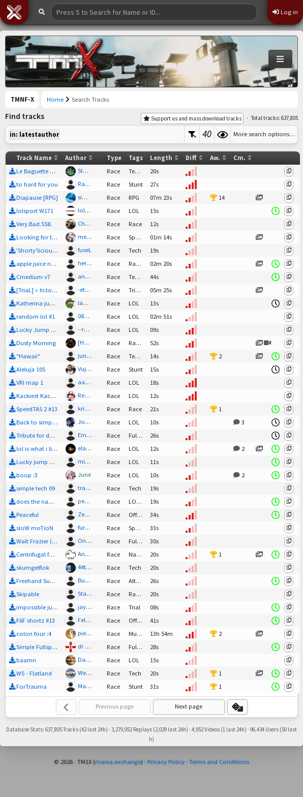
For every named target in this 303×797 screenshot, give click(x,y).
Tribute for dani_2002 (44, 435)
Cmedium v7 (33, 277)
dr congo (90, 646)
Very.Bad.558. (34, 224)
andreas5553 (95, 276)
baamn (26, 660)
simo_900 (91, 197)
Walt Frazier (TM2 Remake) (52, 541)
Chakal (87, 223)
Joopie (87, 421)
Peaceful (27, 514)
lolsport (88, 210)
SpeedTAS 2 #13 (36, 409)
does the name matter (46, 501)
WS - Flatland (34, 673)
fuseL (85, 250)
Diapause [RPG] (37, 197)
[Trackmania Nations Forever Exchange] (59, 61)
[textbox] (95, 134)
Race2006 (90, 184)
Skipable (27, 594)
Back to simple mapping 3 (51, 422)
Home (55, 99)
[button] (14, 12)
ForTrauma (31, 686)
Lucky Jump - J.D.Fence (48, 329)
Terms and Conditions (219, 761)
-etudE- (87, 289)
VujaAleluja (93, 369)
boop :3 (27, 475)
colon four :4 (33, 633)
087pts (86, 316)
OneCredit (91, 540)
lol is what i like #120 (44, 448)
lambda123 (93, 302)
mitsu (85, 461)
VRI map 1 (29, 382)
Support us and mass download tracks (192, 118)
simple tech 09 (35, 488)
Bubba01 (90, 580)
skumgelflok (32, 567)
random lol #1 (35, 316)
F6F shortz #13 (35, 620)
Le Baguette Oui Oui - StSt (51, 171)
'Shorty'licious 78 (39, 250)
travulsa (89, 488)
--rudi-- (87, 329)
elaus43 (88, 448)
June (84, 474)
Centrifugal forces (40, 554)
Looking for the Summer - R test (59, 237)
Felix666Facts (95, 620)
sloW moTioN (34, 528)
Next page (188, 706)
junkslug (89, 355)
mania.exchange (118, 761)
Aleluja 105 (30, 369)
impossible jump (39, 607)
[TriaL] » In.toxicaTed (44, 290)
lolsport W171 (34, 210)
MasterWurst (94, 686)
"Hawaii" (28, 356)
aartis (85, 382)
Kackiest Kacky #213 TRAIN (52, 396)
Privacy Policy (166, 761)
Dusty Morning (36, 343)
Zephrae (89, 514)
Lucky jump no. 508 (42, 462)
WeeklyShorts (96, 673)
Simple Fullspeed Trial (45, 647)
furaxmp (89, 527)
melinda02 (92, 236)
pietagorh (91, 633)
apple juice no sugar (44, 263)
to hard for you (37, 184)
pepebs (87, 501)
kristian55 (91, 408)
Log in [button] (285, 12)
